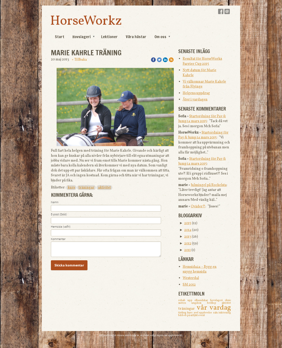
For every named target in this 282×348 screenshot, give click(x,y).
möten (184, 303)
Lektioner (109, 36)
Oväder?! (198, 206)
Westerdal (191, 278)
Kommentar (58, 239)
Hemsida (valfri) (60, 227)
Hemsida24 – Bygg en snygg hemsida (200, 269)
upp (191, 300)
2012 (187, 243)
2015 (187, 223)
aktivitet (104, 187)
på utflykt (192, 315)
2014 (187, 230)
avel (196, 313)
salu (216, 313)
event (201, 315)
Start (59, 36)
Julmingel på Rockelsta (208, 185)
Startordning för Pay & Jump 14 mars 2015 (202, 119)
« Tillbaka (79, 59)
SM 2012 (189, 284)
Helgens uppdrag (196, 93)
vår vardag (214, 308)
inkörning (225, 313)
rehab (182, 300)
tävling (182, 313)
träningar (86, 187)
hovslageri (217, 300)
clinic (228, 300)
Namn (54, 202)
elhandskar (202, 300)
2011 (187, 250)
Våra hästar (136, 36)
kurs (71, 187)
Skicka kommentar (69, 265)
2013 (187, 236)
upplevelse (206, 313)
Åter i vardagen (195, 99)
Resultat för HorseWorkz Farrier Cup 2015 (202, 61)
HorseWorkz (86, 21)
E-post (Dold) (59, 214)
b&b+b (182, 315)
